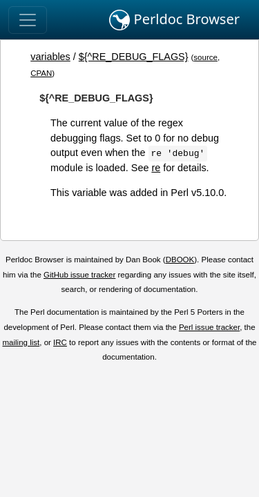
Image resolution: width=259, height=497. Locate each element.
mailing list (20, 342)
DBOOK (180, 259)
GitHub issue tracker (79, 275)
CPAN (41, 73)
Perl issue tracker (209, 327)
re (155, 167)
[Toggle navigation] (27, 20)
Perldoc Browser (174, 20)
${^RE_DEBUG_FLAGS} (134, 56)
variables (50, 56)
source (205, 57)
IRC (60, 342)
